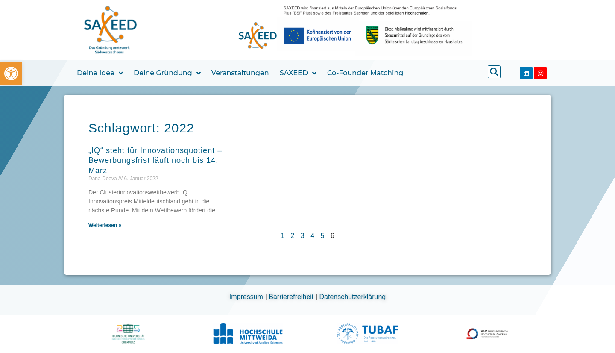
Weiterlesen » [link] (104, 225)
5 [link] (323, 235)
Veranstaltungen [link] (240, 73)
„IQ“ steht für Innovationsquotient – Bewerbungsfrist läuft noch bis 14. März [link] (155, 160)
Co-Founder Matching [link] (365, 73)
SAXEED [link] (298, 73)
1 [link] (282, 235)
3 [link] (303, 235)
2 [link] (293, 235)
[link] (11, 73)
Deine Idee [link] (100, 73)
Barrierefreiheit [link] (292, 296)
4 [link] (312, 235)
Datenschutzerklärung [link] (352, 296)
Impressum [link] (247, 296)
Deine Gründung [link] (167, 73)
